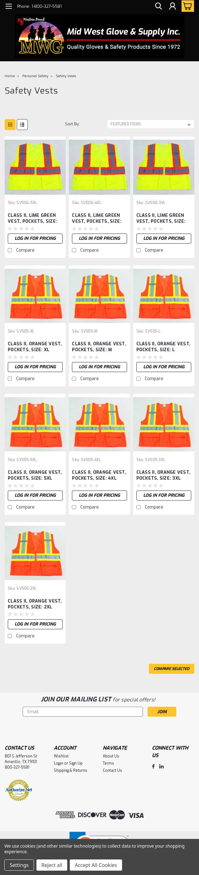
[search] (158, 6)
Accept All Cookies (96, 865)
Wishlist (61, 756)
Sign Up (76, 763)
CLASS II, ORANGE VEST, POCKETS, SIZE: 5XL (35, 475)
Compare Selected (171, 668)
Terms (108, 763)
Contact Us (112, 770)
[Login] (172, 6)
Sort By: (72, 124)
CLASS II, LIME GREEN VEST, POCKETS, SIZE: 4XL (96, 218)
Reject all (51, 865)
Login (58, 763)
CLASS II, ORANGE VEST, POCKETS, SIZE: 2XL (35, 604)
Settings (19, 865)
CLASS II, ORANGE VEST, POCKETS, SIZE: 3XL (163, 475)
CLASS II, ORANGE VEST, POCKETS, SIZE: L (163, 347)
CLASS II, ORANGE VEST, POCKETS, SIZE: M (99, 347)
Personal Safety (35, 76)
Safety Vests (66, 76)
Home (10, 76)
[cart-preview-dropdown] (186, 6)
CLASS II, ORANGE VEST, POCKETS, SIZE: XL (35, 347)
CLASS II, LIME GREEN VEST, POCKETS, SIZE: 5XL (32, 218)
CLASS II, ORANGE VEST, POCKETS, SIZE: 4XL (99, 475)
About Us (111, 756)
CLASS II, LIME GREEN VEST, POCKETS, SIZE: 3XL (161, 218)
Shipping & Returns (70, 770)
